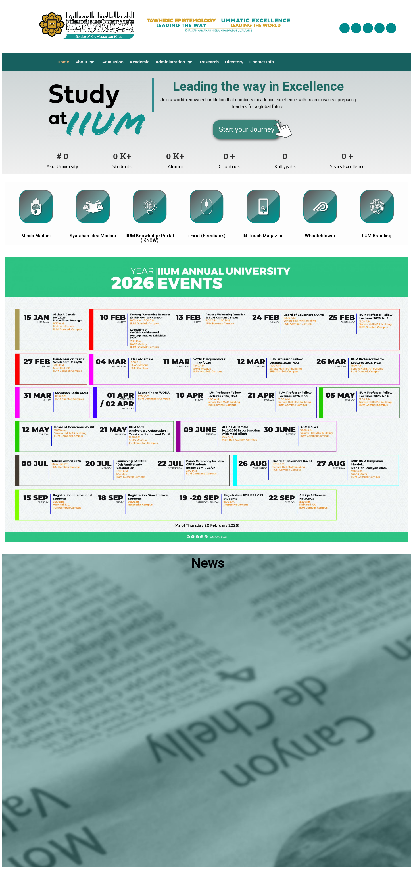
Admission (113, 62)
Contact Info (261, 62)
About (85, 62)
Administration (174, 62)
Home (64, 62)
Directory (234, 62)
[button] (246, 129)
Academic (139, 62)
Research (209, 62)
